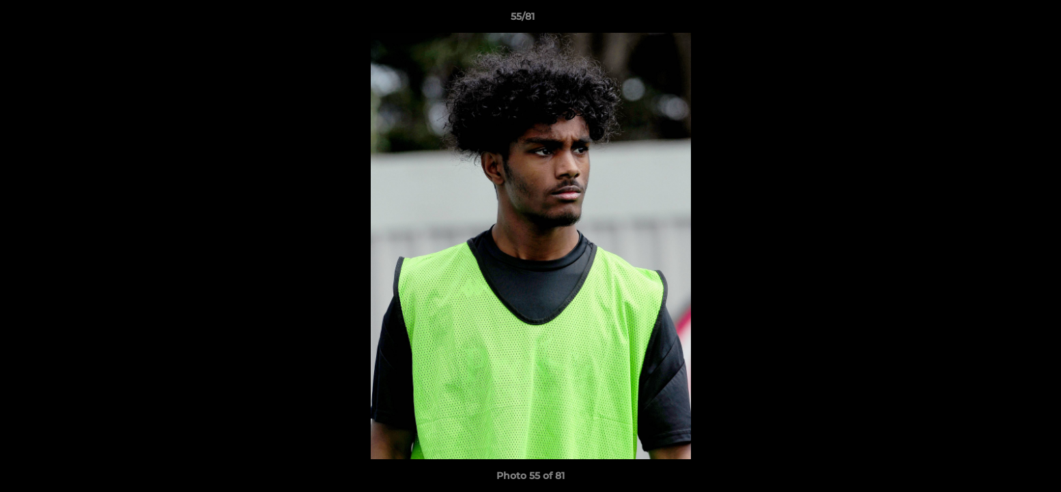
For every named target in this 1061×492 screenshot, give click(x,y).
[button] (1003, 20)
